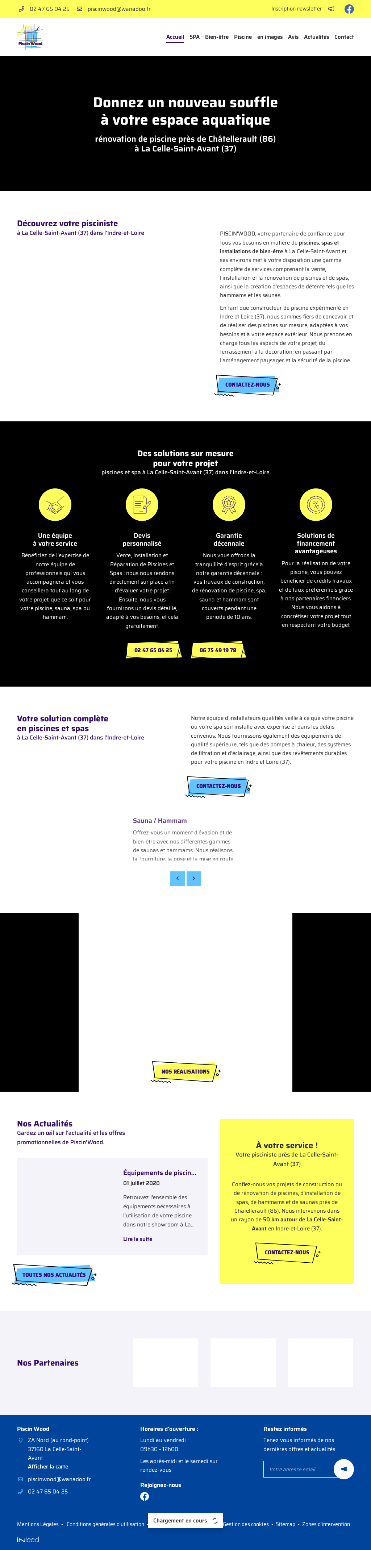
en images (270, 37)
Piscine (243, 37)
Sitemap (285, 1524)
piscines (309, 242)
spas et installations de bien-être (279, 247)
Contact (344, 37)
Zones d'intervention (326, 1524)
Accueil (175, 37)
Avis (293, 37)
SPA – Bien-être (209, 37)
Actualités (316, 37)
